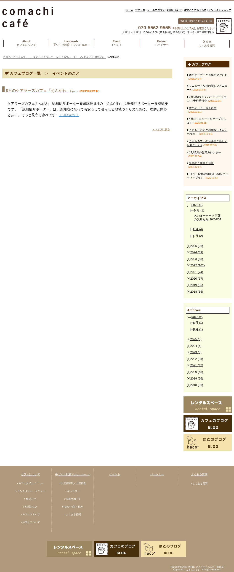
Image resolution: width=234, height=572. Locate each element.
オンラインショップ (219, 10)
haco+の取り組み (73, 506)
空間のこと (31, 506)
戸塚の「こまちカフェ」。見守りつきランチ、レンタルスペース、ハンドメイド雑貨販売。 (54, 57)
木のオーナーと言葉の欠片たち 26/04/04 (207, 217)
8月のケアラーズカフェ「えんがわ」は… (42, 90)
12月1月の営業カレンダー (205, 152)
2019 (196, 285)
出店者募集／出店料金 (73, 483)
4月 (199, 210)
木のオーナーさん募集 (202, 108)
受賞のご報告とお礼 (201, 163)
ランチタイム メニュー (31, 491)
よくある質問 (73, 514)
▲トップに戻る (161, 129)
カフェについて (30, 474)
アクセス (140, 10)
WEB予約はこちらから (196, 21)
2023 (196, 259)
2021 (196, 272)
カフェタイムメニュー (31, 483)
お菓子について (31, 522)
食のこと (31, 498)
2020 (196, 278)
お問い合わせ (174, 10)
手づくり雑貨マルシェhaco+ (72, 474)
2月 (198, 236)
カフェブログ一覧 (25, 73)
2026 (196, 205)
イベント (114, 474)
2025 (196, 246)
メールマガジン (156, 10)
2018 (196, 291)
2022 (197, 265)
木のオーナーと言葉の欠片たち (208, 75)
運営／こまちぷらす (195, 10)
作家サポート (73, 498)
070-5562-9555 (154, 27)
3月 (198, 229)
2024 (196, 252)
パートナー (157, 474)
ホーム (129, 10)
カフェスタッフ (31, 514)
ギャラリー (73, 491)
